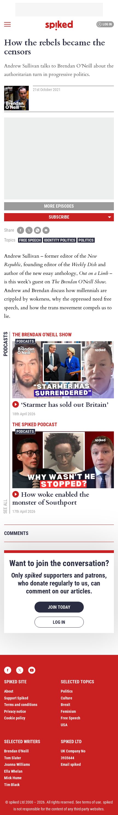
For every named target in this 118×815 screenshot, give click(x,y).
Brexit (65, 704)
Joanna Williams (17, 764)
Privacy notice (15, 711)
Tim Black (12, 784)
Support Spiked (16, 698)
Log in (104, 24)
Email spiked (71, 764)
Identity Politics (59, 240)
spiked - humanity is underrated (59, 25)
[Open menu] (7, 24)
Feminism (68, 711)
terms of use (91, 802)
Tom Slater (12, 758)
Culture (66, 698)
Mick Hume (13, 778)
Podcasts (25, 341)
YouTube (31, 670)
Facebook (7, 670)
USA (64, 725)
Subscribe (59, 217)
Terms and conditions (20, 704)
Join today (59, 607)
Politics (86, 240)
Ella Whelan (13, 771)
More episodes (59, 206)
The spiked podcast (34, 424)
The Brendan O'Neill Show (41, 334)
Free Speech (30, 240)
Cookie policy (14, 718)
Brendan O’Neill (16, 751)
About (8, 691)
